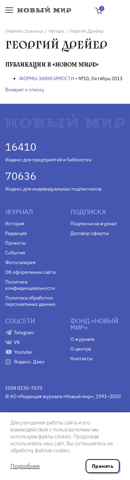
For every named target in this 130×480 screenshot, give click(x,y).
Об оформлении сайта (30, 272)
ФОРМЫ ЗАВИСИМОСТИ (46, 78)
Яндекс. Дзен (29, 362)
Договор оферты (89, 233)
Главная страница (24, 31)
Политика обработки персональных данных (30, 301)
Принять (102, 466)
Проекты (15, 243)
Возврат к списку (24, 89)
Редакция (16, 233)
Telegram (24, 332)
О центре (80, 349)
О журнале (82, 339)
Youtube (23, 352)
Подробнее (25, 466)
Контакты (81, 358)
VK (17, 342)
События (15, 253)
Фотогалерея (20, 262)
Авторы (56, 31)
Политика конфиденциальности (30, 285)
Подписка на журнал (93, 223)
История (14, 223)
